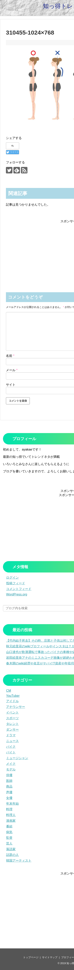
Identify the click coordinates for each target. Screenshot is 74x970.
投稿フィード (15, 583)
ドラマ (11, 735)
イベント (12, 712)
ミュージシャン (17, 758)
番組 (9, 826)
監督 (9, 837)
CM (8, 690)
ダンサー (12, 729)
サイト (10, 384)
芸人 (9, 843)
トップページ (30, 957)
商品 (9, 786)
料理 (9, 809)
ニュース (12, 741)
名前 (10, 355)
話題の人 (12, 854)
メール (12, 370)
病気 (9, 832)
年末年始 (12, 803)
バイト (11, 752)
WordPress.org (16, 594)
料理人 (11, 815)
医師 (9, 780)
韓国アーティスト (18, 860)
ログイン (12, 577)
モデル (11, 769)
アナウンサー (15, 706)
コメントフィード (18, 589)
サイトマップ (49, 957)
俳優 (9, 775)
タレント (12, 723)
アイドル (12, 701)
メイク (11, 763)
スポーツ (12, 718)
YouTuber (13, 695)
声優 (9, 792)
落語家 (11, 849)
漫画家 (11, 820)
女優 (9, 798)
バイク (11, 746)
